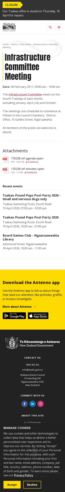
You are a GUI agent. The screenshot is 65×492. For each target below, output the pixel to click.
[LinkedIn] (32, 403)
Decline (32, 485)
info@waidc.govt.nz (32, 369)
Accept (12, 485)
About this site (32, 415)
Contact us (32, 357)
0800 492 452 (32, 364)
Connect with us (33, 395)
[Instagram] (40, 403)
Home (6, 44)
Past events (25, 44)
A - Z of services (32, 422)
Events (14, 44)
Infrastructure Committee (25, 94)
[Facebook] (24, 403)
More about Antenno (17, 307)
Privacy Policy (23, 475)
